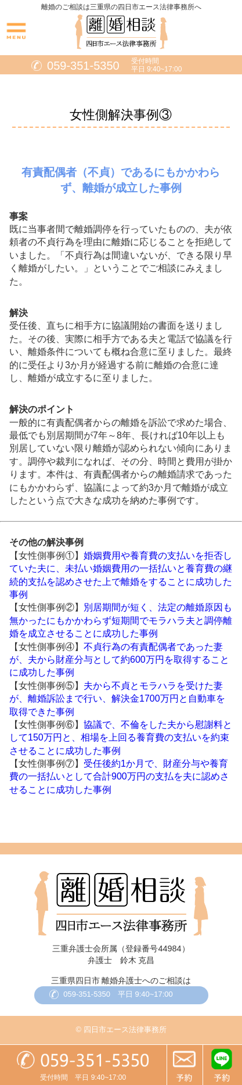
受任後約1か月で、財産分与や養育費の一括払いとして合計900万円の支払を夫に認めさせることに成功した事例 (119, 777)
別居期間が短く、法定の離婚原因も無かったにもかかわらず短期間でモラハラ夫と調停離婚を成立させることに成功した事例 (120, 620)
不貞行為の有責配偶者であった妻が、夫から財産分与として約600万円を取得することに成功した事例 (119, 660)
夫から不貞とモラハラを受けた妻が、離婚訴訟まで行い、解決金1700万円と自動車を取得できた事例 (117, 699)
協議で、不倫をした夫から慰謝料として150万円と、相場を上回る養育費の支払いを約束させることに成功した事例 (120, 738)
